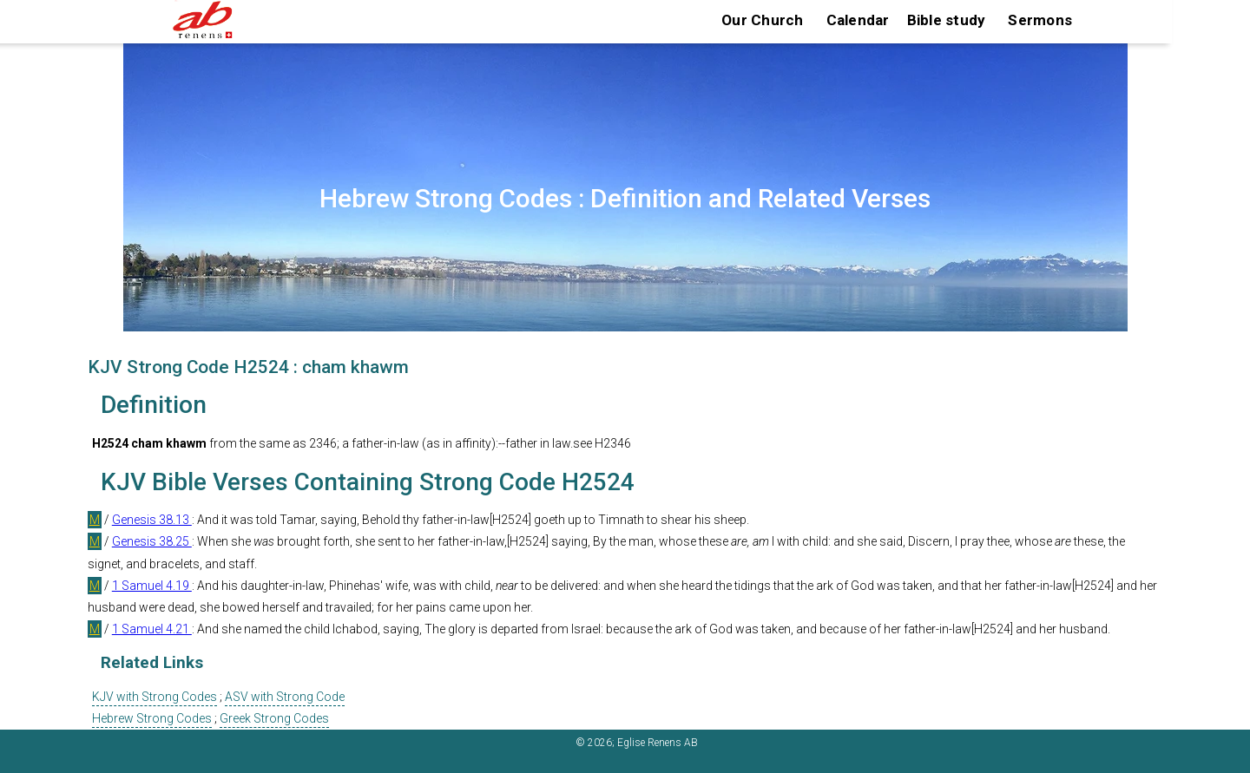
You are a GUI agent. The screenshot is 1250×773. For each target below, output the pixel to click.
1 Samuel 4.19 (152, 586)
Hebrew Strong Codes (152, 718)
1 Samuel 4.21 (152, 629)
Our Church (762, 20)
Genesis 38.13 (152, 520)
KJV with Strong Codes (154, 697)
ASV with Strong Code (285, 697)
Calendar (858, 20)
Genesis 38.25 (152, 541)
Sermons (1040, 20)
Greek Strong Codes (274, 718)
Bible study (946, 20)
